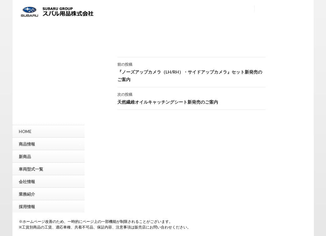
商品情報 (50, 144)
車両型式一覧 (31, 169)
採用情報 (27, 206)
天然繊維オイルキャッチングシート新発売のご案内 (191, 98)
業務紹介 (27, 194)
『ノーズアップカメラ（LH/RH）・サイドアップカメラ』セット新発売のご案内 (191, 71)
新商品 (25, 156)
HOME (25, 131)
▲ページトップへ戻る (321, 184)
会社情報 (27, 181)
